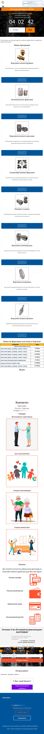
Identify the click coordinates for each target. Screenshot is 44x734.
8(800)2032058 (33, 2)
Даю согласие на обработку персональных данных (22, 665)
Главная (12, 646)
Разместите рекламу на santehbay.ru (22, 687)
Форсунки (18, 646)
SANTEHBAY (6, 698)
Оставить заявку (22, 712)
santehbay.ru (17, 726)
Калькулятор (33, 5)
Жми (30, 30)
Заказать (22, 80)
